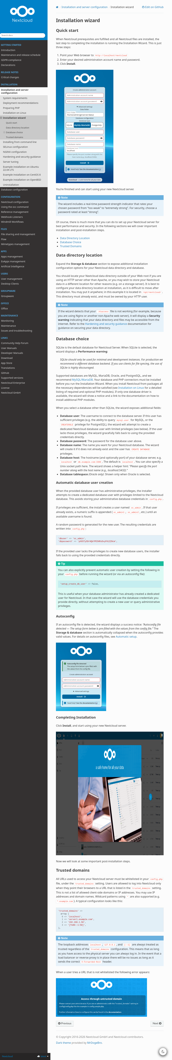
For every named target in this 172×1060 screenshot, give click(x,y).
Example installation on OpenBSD (25, 179)
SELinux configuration (18, 146)
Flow (6, 239)
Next (156, 1034)
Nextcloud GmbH (13, 392)
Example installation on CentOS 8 (25, 174)
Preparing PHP (14, 108)
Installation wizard (16, 117)
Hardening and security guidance (25, 156)
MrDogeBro (97, 1054)
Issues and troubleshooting (19, 330)
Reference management (17, 211)
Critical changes (13, 77)
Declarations (11, 65)
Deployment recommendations (23, 102)
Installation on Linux (17, 112)
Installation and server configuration (16, 91)
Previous (68, 1034)
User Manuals (11, 348)
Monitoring (10, 320)
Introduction (11, 50)
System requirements (18, 97)
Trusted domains (17, 137)
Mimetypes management (18, 244)
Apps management (15, 256)
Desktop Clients (13, 283)
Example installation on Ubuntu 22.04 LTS (24, 168)
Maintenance (11, 325)
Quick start (14, 122)
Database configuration (17, 189)
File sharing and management (21, 234)
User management (14, 278)
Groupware (10, 296)
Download (9, 358)
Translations (11, 367)
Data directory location (20, 127)
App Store (9, 362)
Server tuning (13, 161)
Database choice (16, 132)
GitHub (8, 372)
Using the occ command (17, 206)
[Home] (60, 7)
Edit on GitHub (153, 7)
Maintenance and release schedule (23, 55)
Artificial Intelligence (15, 266)
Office (7, 308)
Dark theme (66, 1054)
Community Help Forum (17, 343)
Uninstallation (14, 184)
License (8, 387)
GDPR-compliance (14, 60)
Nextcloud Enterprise (16, 382)
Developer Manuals (15, 353)
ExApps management (16, 261)
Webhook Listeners (15, 217)
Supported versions (15, 377)
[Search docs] (25, 35)
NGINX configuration (18, 151)
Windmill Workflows (15, 221)
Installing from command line (22, 141)
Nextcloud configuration (17, 202)
